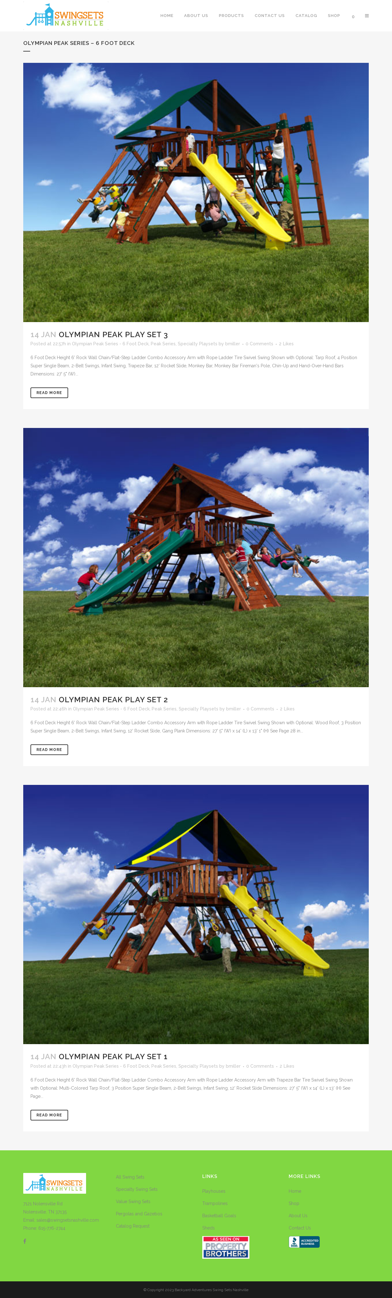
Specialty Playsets (197, 343)
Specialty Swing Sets (137, 1189)
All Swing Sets (130, 1177)
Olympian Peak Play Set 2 (113, 699)
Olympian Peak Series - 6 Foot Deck (110, 343)
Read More (49, 393)
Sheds (208, 1227)
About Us (298, 1215)
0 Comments (259, 343)
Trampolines (215, 1203)
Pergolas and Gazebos (139, 1213)
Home (295, 1191)
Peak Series (163, 343)
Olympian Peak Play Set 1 (113, 1056)
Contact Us (300, 1227)
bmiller (232, 343)
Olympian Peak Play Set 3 (113, 334)
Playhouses (214, 1191)
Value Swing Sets (133, 1201)
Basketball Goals (219, 1215)
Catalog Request (133, 1226)
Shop (294, 1203)
